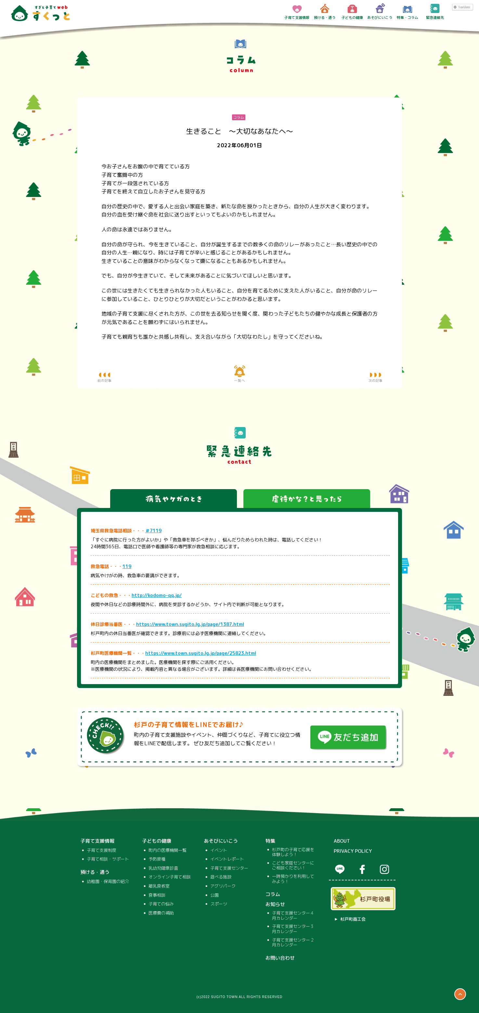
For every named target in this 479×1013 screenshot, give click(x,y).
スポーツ (218, 904)
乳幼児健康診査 (163, 868)
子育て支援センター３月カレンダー (293, 929)
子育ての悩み (161, 904)
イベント (218, 850)
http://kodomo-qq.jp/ (157, 595)
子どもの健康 (352, 11)
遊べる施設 (220, 877)
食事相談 (157, 895)
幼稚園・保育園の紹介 (108, 881)
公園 (214, 895)
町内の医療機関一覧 (168, 850)
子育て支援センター (229, 868)
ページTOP (460, 994)
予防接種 (157, 859)
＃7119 (153, 530)
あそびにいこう (379, 11)
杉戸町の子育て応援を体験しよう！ (293, 852)
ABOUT (342, 841)
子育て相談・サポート (108, 859)
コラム (272, 894)
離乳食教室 (159, 886)
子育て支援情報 (296, 11)
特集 (270, 841)
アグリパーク (223, 886)
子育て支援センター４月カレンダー (293, 916)
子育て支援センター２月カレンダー (293, 943)
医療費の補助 (161, 913)
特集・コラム (407, 11)
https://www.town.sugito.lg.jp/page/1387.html (190, 624)
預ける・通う (324, 11)
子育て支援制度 (101, 850)
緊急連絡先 (435, 11)
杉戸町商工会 (353, 919)
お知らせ (275, 904)
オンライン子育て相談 (170, 877)
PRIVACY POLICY (353, 851)
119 (127, 566)
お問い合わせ (280, 958)
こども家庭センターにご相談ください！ (293, 866)
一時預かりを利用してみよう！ (293, 879)
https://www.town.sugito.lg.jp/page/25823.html (200, 653)
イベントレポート (227, 859)
